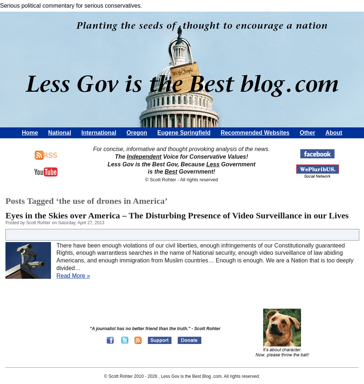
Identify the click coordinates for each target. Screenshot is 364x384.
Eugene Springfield (183, 133)
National (59, 133)
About (333, 133)
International (98, 133)
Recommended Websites (255, 133)
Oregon (136, 133)
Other (307, 133)
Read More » (73, 276)
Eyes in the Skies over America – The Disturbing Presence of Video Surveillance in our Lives (177, 215)
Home (30, 133)
